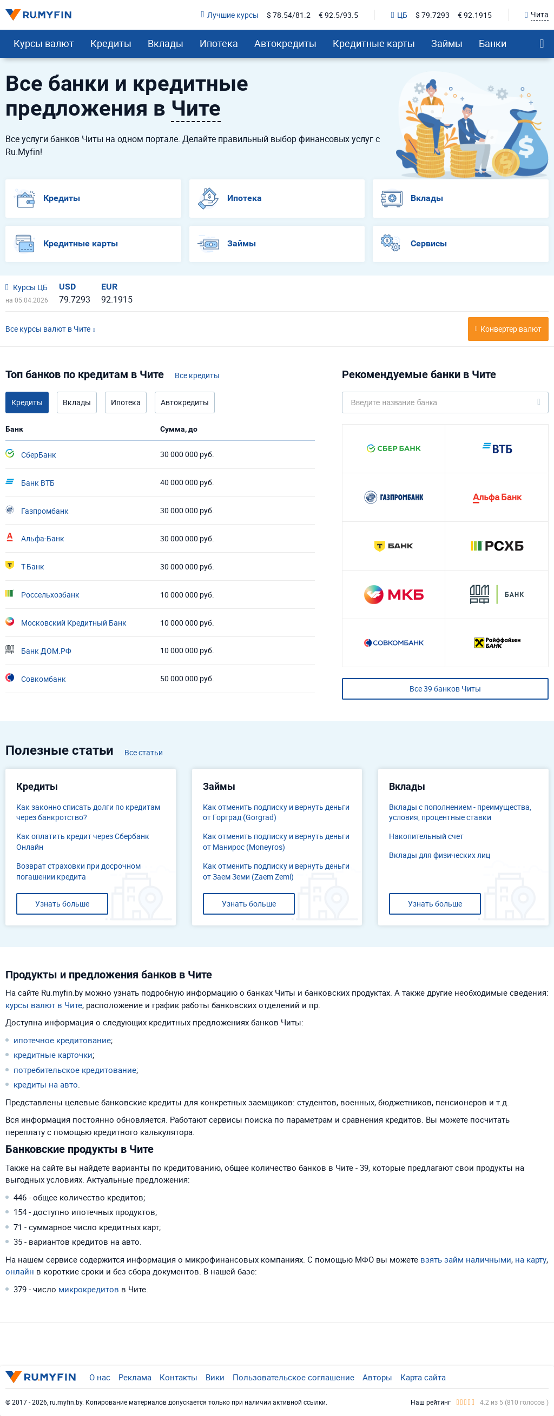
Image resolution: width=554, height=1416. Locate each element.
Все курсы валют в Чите (47, 329)
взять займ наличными (465, 1259)
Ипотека (219, 43)
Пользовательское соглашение (293, 1377)
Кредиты (110, 43)
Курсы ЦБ (26, 287)
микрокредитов (88, 1289)
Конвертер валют (511, 329)
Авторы (377, 1377)
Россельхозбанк (42, 594)
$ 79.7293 (433, 15)
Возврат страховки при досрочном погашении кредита (78, 871)
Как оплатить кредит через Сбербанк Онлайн (82, 841)
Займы (447, 43)
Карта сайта (423, 1377)
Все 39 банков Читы (445, 688)
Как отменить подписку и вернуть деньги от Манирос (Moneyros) (276, 841)
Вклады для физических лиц (439, 855)
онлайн (19, 1271)
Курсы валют (44, 43)
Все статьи (143, 752)
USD (67, 286)
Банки (492, 43)
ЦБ (399, 15)
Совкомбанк (35, 678)
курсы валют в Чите (43, 1004)
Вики (215, 1377)
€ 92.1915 (475, 15)
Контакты (178, 1377)
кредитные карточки (53, 1054)
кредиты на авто (46, 1084)
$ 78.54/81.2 (289, 15)
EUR (109, 286)
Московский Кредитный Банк (66, 622)
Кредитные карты (374, 43)
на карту (530, 1259)
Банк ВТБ (30, 482)
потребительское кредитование (75, 1069)
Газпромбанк (37, 510)
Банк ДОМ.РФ (38, 650)
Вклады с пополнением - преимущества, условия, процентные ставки (460, 812)
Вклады (165, 43)
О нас (99, 1377)
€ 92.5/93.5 (338, 15)
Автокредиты (285, 43)
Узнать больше (62, 903)
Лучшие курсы (230, 15)
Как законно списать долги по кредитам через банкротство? (88, 812)
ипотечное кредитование (62, 1040)
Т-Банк (24, 566)
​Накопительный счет (426, 836)
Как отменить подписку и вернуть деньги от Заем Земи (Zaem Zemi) (276, 871)
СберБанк (30, 454)
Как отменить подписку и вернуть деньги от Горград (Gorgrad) (276, 812)
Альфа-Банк (34, 538)
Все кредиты (197, 375)
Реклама (134, 1377)
